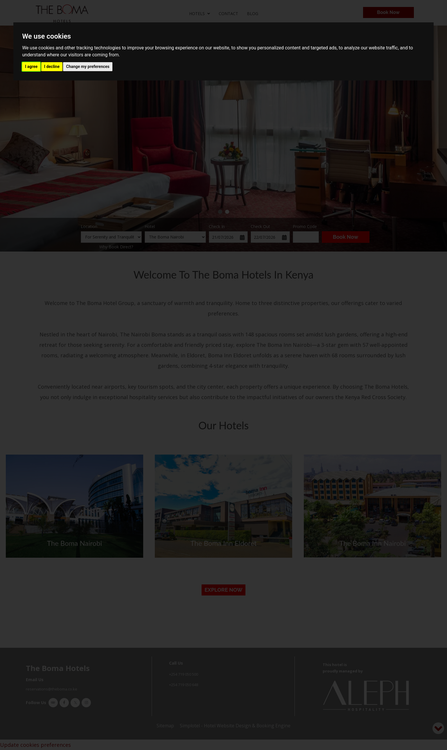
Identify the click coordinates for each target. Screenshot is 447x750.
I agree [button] (31, 66)
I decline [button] (52, 66)
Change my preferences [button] (87, 66)
